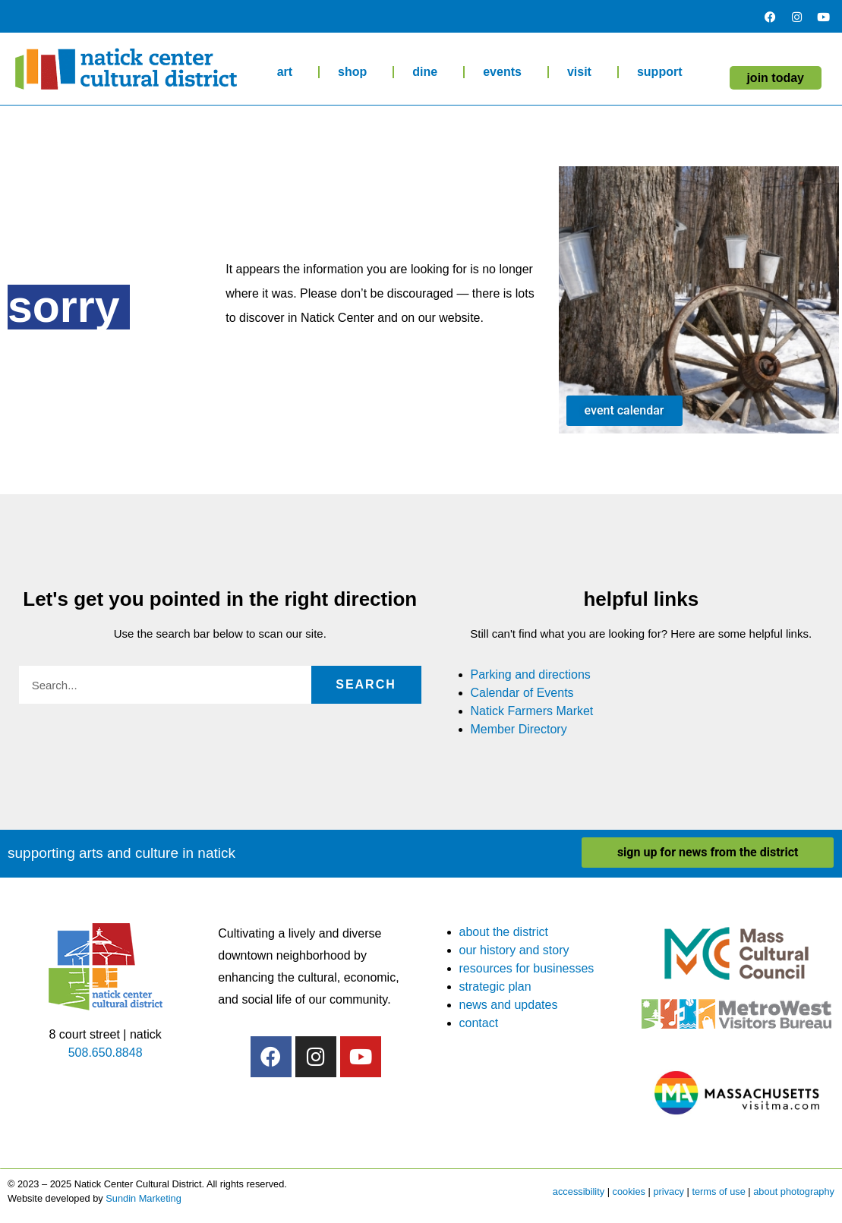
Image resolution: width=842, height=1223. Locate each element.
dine (428, 72)
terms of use (718, 1191)
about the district (503, 931)
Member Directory (519, 729)
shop (356, 72)
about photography (793, 1191)
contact (479, 1023)
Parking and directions (531, 674)
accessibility (578, 1191)
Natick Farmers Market (532, 710)
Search (366, 684)
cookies (629, 1191)
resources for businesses (526, 968)
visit (583, 72)
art (288, 72)
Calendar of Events (522, 692)
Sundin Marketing (143, 1198)
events (506, 72)
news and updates (508, 1004)
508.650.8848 (105, 1052)
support (663, 72)
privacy (668, 1191)
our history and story (514, 950)
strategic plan (495, 986)
